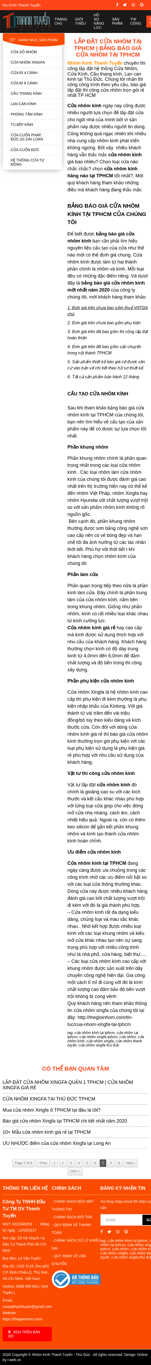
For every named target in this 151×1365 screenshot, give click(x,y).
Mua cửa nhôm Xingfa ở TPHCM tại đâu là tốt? (51, 1110)
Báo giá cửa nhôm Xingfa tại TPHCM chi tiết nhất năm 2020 (65, 1121)
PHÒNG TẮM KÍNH (26, 114)
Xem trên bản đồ (24, 1334)
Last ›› (75, 1171)
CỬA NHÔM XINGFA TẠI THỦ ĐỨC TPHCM (49, 1099)
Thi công (135, 21)
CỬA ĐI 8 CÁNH (24, 83)
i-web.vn (14, 1360)
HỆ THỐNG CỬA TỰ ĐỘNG (27, 162)
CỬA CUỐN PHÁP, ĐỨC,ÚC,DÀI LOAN (27, 137)
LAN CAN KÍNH (23, 104)
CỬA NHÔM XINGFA (28, 62)
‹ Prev (42, 1163)
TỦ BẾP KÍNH (22, 125)
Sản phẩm (117, 21)
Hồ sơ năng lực (99, 21)
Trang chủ (60, 21)
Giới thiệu (80, 21)
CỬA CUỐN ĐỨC (25, 150)
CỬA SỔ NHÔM (24, 52)
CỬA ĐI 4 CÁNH (24, 73)
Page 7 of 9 (23, 1163)
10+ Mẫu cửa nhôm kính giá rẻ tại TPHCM (47, 1132)
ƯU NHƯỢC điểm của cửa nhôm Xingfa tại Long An (57, 1143)
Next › (130, 1163)
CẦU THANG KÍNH (26, 93)
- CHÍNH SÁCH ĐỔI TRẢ (72, 1217)
